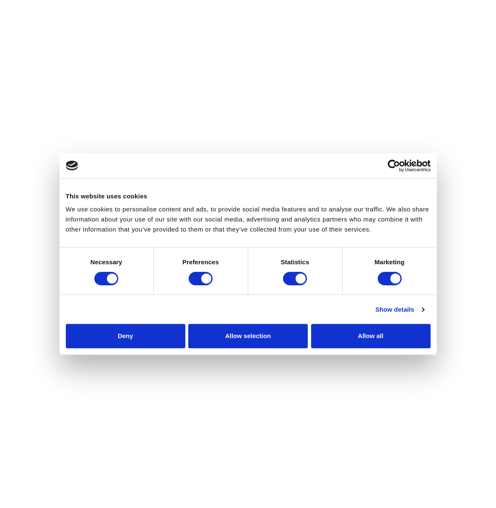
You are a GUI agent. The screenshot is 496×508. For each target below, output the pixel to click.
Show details (394, 309)
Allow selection (248, 335)
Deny (125, 335)
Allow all (371, 335)
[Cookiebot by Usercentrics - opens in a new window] (394, 165)
